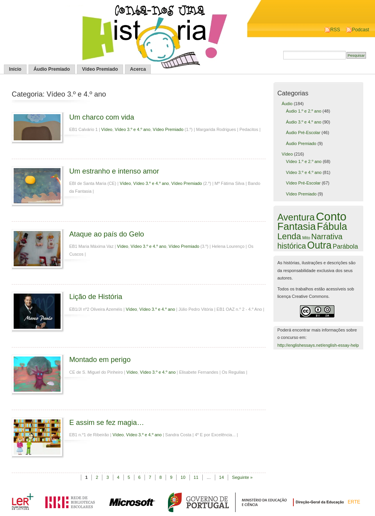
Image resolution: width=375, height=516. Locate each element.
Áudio (287, 103)
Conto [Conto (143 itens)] (331, 216)
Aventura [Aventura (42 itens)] (296, 217)
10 (182, 477)
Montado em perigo (99, 359)
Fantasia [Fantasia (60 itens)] (296, 226)
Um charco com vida (101, 117)
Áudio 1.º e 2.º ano (303, 111)
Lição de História (95, 296)
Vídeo (106, 129)
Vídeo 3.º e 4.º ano (132, 129)
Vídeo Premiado (100, 69)
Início (15, 69)
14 (221, 477)
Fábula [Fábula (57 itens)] (332, 226)
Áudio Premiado (52, 69)
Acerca (138, 69)
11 (196, 477)
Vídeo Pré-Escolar (303, 183)
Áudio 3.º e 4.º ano (303, 122)
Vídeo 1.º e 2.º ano (303, 161)
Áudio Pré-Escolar (303, 132)
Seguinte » (242, 477)
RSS (335, 29)
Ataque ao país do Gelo (106, 234)
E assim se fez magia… (106, 422)
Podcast (360, 29)
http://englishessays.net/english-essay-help (318, 345)
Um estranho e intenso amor (114, 171)
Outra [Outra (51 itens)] (319, 245)
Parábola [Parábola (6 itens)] (345, 246)
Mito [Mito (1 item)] (306, 237)
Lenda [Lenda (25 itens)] (289, 236)
